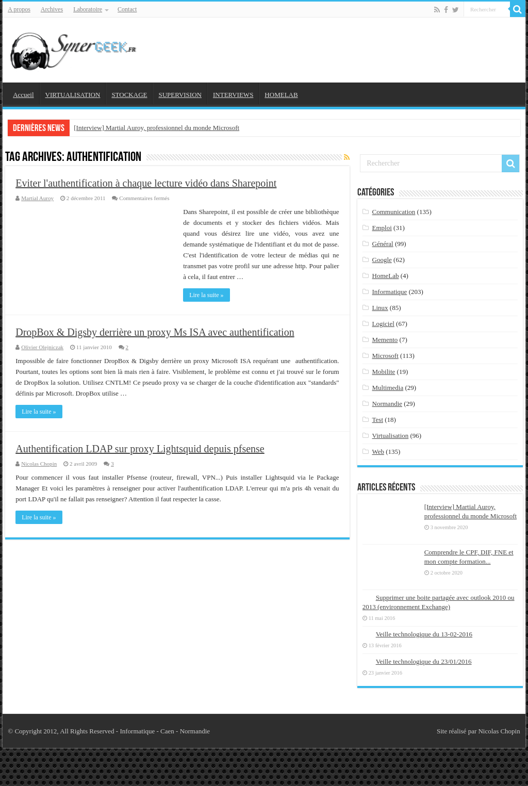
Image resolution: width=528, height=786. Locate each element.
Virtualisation (390, 435)
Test (377, 419)
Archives (52, 9)
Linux (380, 308)
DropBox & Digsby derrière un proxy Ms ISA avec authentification (154, 332)
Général (382, 244)
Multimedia (388, 387)
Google (382, 260)
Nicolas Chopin (39, 464)
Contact (127, 9)
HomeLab (385, 276)
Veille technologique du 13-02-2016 (424, 634)
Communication (394, 212)
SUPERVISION (179, 95)
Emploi (382, 228)
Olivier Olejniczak (42, 347)
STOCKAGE (129, 95)
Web (378, 451)
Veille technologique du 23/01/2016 (424, 661)
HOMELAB (281, 95)
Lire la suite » (206, 295)
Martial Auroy (37, 198)
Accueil (23, 95)
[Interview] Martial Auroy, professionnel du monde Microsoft (156, 128)
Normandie (387, 403)
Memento (385, 339)
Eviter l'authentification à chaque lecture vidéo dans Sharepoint (145, 183)
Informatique (389, 292)
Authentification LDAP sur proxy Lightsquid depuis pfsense (140, 448)
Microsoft (385, 355)
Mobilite (383, 371)
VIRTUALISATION (73, 95)
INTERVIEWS (233, 95)
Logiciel (383, 324)
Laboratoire (87, 9)
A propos (19, 9)
